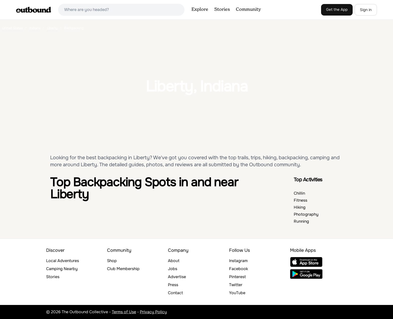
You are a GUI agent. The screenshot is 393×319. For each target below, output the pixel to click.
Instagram (238, 260)
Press (173, 284)
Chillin (299, 193)
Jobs (172, 268)
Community (248, 9)
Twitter (235, 284)
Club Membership (123, 268)
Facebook (238, 268)
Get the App (337, 9)
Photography (306, 214)
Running (301, 221)
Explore (199, 9)
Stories (222, 9)
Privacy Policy (153, 311)
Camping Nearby (62, 268)
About (173, 260)
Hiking (300, 207)
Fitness (300, 200)
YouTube (237, 292)
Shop (112, 260)
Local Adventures (62, 260)
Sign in (366, 9)
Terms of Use (124, 311)
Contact (175, 292)
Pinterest (237, 276)
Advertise (177, 276)
